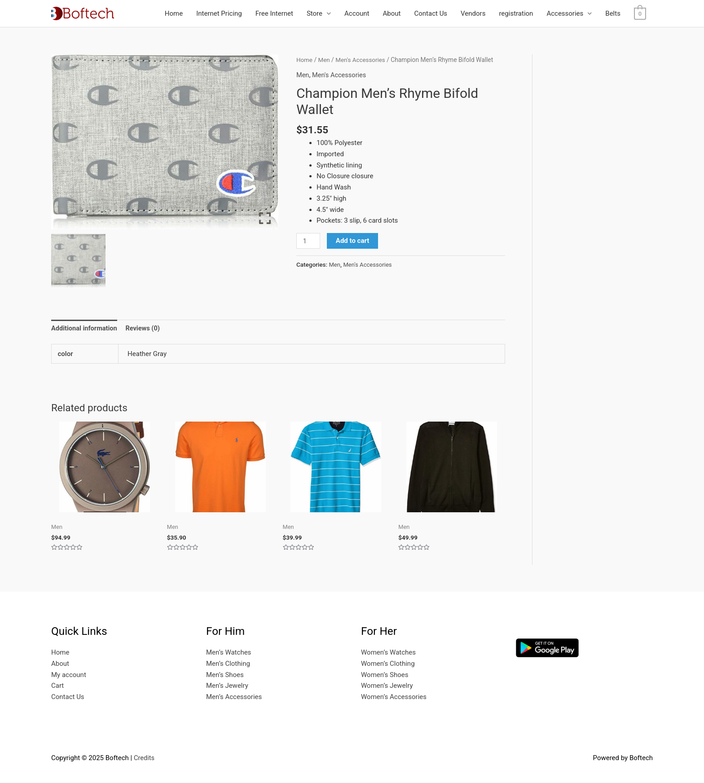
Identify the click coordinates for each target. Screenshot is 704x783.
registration (516, 13)
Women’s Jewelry (387, 686)
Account (357, 13)
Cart (57, 686)
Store (314, 13)
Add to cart (353, 241)
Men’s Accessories (234, 697)
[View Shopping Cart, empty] (640, 13)
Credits (144, 758)
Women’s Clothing (388, 664)
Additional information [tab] (85, 328)
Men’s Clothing (228, 664)
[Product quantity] (308, 241)
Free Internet (274, 13)
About (392, 13)
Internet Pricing (219, 13)
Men (325, 59)
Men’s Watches (228, 653)
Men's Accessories (361, 59)
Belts (612, 13)
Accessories (564, 13)
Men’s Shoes (225, 675)
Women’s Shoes (385, 675)
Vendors (473, 13)
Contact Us (430, 13)
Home (174, 13)
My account (68, 675)
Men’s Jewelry (227, 686)
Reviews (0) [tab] (145, 328)
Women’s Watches (388, 653)
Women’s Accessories (394, 697)
